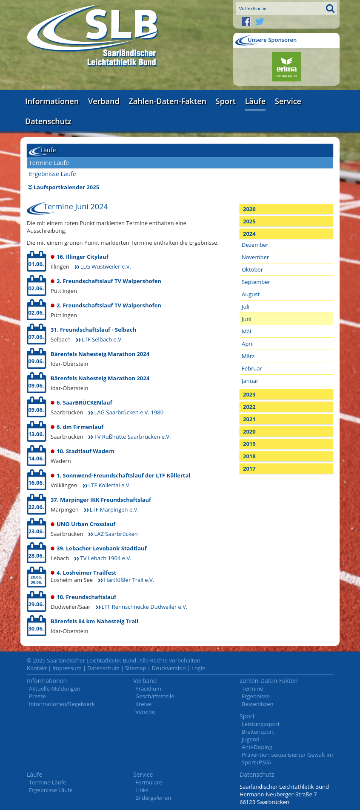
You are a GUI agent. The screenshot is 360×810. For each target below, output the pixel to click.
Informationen (52, 101)
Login (198, 668)
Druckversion (169, 668)
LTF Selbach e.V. (102, 339)
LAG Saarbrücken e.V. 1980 (128, 412)
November (255, 257)
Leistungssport (261, 724)
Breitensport (258, 731)
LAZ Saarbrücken (115, 534)
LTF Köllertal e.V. (110, 485)
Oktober (252, 269)
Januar (250, 381)
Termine (252, 688)
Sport (226, 101)
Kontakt (37, 668)
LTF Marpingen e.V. (114, 509)
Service (288, 101)
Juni (246, 319)
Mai (246, 331)
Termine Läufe (49, 163)
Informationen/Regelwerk (62, 704)
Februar (252, 368)
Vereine (145, 711)
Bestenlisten (257, 704)
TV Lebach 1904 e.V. (105, 558)
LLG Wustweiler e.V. (105, 266)
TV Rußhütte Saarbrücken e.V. (132, 436)
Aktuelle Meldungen (54, 688)
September (256, 282)
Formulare (148, 782)
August (251, 294)
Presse (37, 696)
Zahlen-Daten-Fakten (167, 101)
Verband (104, 101)
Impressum (67, 668)
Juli (245, 306)
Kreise (143, 704)
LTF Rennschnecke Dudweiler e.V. (145, 606)
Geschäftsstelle (154, 696)
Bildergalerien (153, 797)
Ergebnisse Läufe (52, 174)
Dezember (255, 245)
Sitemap (135, 668)
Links (142, 790)
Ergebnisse (256, 696)
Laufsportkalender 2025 (66, 187)
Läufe (255, 101)
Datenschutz (48, 121)
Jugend (251, 739)
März (248, 356)
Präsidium (148, 688)
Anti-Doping (257, 747)
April (248, 343)
